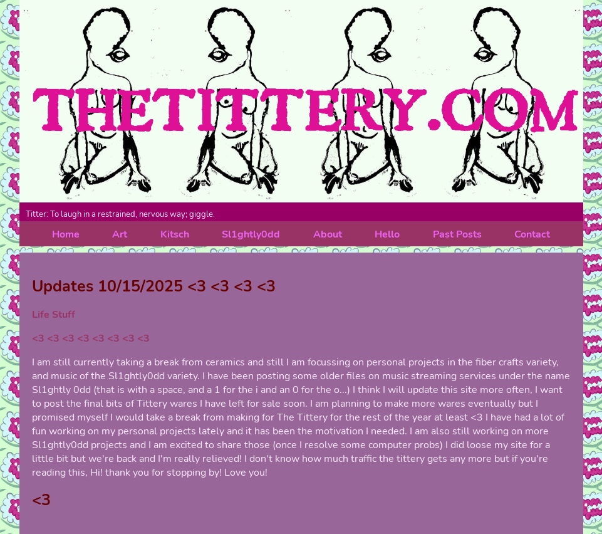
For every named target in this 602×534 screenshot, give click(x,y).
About (327, 234)
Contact (532, 234)
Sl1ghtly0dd (251, 234)
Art (119, 234)
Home (66, 234)
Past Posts (457, 234)
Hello (387, 234)
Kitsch (174, 234)
